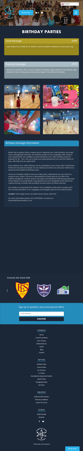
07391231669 (38, 198)
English (65, 4)
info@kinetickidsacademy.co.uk (20, 200)
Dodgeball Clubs (41, 382)
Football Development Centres (41, 376)
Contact (41, 352)
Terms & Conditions (41, 399)
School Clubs (41, 367)
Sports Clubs (41, 379)
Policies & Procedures (41, 397)
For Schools (41, 370)
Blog (41, 349)
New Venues (41, 341)
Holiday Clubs (41, 364)
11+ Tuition (41, 373)
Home (41, 335)
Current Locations (42, 338)
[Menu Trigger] (76, 12)
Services (41, 385)
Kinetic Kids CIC (41, 344)
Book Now (72, 449)
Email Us (41, 417)
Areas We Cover (41, 402)
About (41, 346)
